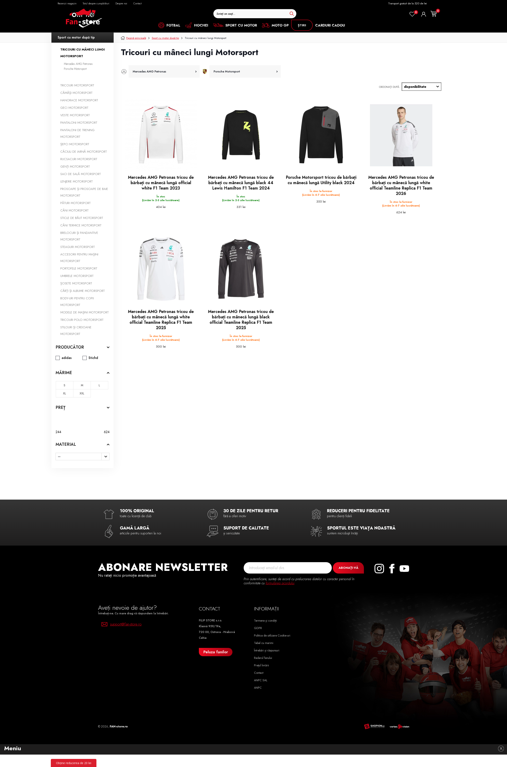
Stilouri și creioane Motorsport (75, 330)
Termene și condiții (265, 620)
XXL (82, 393)
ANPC (258, 688)
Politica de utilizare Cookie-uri (272, 635)
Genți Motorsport (75, 166)
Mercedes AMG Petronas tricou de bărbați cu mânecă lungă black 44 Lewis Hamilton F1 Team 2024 (241, 183)
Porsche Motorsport (75, 69)
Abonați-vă (348, 567)
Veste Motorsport (75, 115)
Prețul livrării (261, 665)
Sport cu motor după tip (76, 37)
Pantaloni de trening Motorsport (77, 133)
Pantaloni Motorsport (78, 122)
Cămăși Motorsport (76, 93)
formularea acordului (280, 583)
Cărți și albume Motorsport (82, 291)
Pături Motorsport (75, 203)
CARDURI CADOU (330, 25)
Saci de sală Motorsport (80, 174)
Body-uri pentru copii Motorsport (77, 301)
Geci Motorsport (74, 107)
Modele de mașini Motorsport (84, 312)
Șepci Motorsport (74, 144)
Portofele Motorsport (78, 268)
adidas (67, 358)
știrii (302, 25)
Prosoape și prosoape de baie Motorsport (84, 192)
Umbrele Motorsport (77, 276)
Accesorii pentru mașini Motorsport (79, 257)
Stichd (93, 358)
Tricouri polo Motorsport (81, 320)
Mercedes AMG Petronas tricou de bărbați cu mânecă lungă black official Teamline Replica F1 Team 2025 (241, 320)
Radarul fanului (263, 658)
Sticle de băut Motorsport (81, 218)
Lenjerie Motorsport (76, 181)
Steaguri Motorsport (77, 247)
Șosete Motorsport (76, 283)
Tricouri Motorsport (77, 85)
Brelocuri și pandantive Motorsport (79, 236)
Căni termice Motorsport (80, 225)
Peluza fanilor (215, 652)
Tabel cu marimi (263, 643)
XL (64, 393)
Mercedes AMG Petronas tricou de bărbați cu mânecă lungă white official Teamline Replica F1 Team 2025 (161, 320)
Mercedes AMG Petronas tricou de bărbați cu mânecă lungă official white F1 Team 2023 (161, 183)
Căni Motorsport (74, 210)
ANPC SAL (260, 680)
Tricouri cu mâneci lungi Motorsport (82, 52)
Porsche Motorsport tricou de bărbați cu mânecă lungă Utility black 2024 (321, 180)
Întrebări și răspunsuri (266, 650)
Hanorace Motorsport (79, 100)
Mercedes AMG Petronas (78, 64)
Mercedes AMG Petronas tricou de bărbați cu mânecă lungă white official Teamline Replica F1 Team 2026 (401, 185)
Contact (258, 673)
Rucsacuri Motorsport (78, 159)
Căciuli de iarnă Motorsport (83, 151)
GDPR (258, 628)
